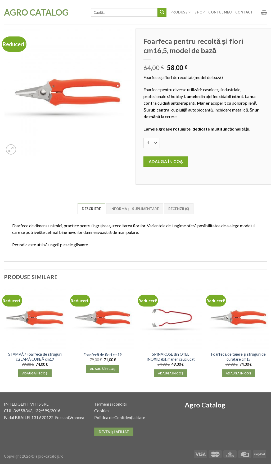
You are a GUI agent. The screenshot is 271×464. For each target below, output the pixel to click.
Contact (244, 12)
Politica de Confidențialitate (119, 417)
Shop (200, 12)
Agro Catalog (36, 12)
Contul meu (220, 12)
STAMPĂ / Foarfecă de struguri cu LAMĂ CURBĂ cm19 (35, 356)
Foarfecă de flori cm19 (103, 354)
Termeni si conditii (110, 403)
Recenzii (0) (178, 209)
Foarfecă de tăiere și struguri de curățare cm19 (238, 356)
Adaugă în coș (166, 161)
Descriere (91, 209)
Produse (180, 12)
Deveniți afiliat (114, 432)
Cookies (101, 410)
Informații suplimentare (134, 209)
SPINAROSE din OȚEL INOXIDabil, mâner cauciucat (171, 356)
